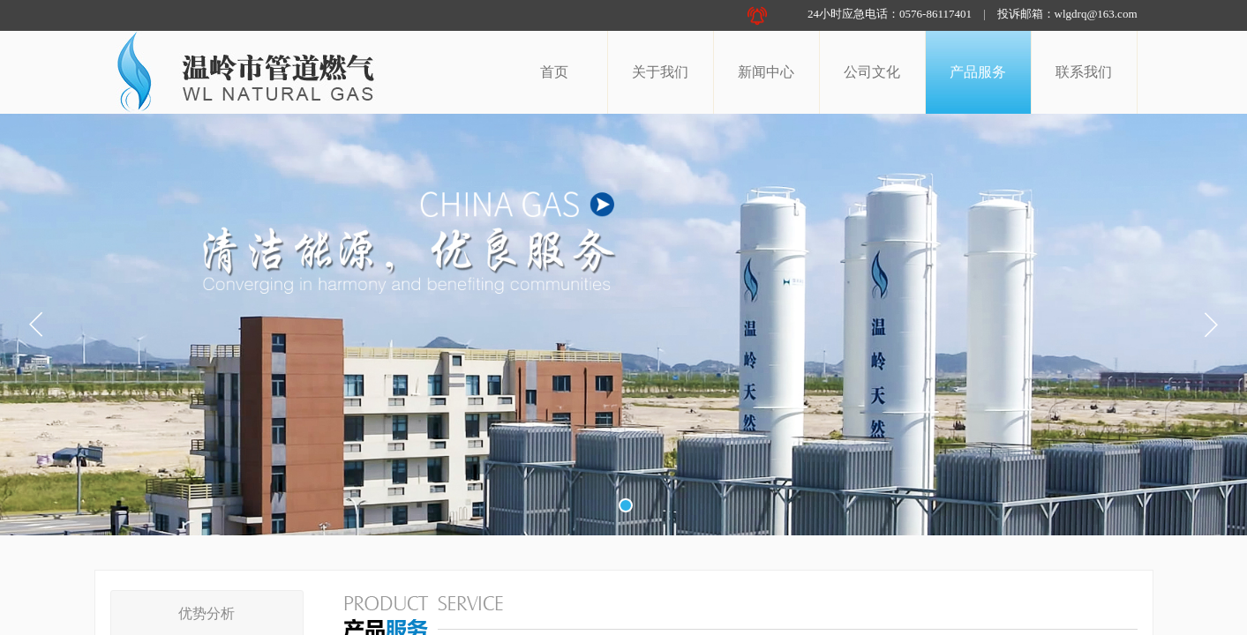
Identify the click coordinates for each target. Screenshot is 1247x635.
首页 (554, 71)
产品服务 (978, 71)
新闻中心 (766, 71)
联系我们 (1083, 71)
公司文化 (872, 71)
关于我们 (660, 71)
